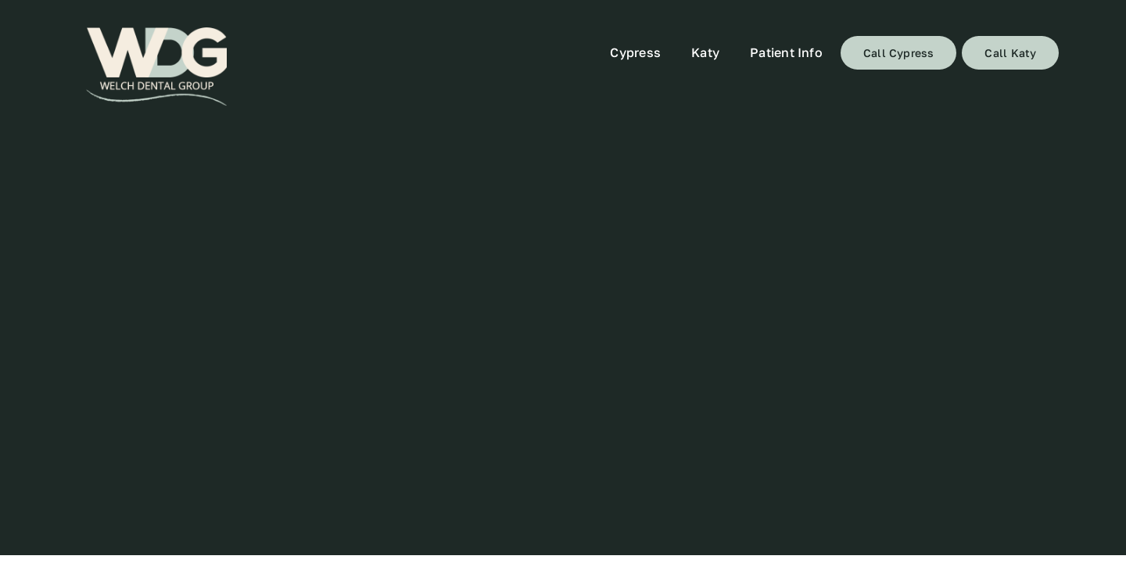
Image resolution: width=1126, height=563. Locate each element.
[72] (156, 66)
